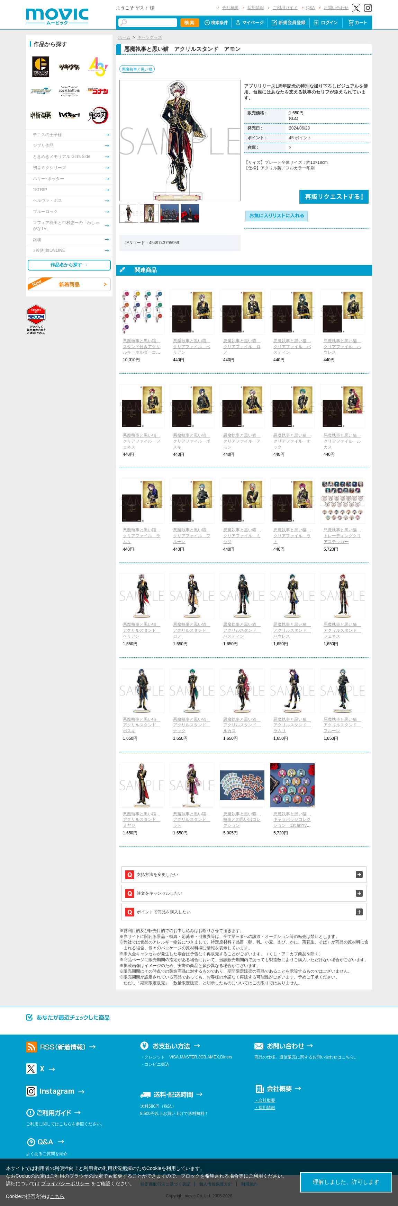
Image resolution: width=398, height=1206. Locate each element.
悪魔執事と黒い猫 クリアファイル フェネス (141, 441)
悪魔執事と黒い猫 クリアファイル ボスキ (191, 441)
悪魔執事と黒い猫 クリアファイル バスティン (292, 346)
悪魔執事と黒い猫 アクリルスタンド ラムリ (292, 725)
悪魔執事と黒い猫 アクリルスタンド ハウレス (292, 630)
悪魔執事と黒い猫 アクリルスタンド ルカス (242, 725)
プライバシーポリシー (65, 1183)
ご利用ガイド (285, 7)
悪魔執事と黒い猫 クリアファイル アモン (242, 441)
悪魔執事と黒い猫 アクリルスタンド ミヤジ (141, 820)
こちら (57, 1196)
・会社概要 (264, 1100)
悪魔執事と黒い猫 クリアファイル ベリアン (191, 346)
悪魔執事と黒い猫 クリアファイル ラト (292, 535)
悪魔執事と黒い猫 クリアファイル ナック (292, 441)
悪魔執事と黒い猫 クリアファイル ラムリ (141, 535)
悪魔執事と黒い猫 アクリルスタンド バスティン (242, 630)
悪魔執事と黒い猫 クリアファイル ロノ (242, 346)
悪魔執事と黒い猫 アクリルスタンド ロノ (191, 630)
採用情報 (255, 7)
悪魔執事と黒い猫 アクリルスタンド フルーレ (342, 725)
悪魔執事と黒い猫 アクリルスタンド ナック (191, 725)
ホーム (124, 37)
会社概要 (230, 7)
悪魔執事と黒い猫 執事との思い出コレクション (242, 820)
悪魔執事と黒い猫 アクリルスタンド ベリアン (141, 630)
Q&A (310, 7)
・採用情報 (264, 1107)
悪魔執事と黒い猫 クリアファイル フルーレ (191, 535)
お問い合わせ (336, 7)
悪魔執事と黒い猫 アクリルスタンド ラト (191, 820)
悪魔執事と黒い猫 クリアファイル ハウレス (342, 346)
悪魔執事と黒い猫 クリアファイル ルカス (342, 441)
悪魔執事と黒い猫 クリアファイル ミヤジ (242, 535)
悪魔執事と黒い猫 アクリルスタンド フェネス (342, 630)
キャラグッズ (149, 37)
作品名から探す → (69, 264)
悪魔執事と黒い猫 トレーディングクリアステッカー (342, 535)
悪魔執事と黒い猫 (137, 69)
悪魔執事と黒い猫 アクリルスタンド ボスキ (141, 725)
